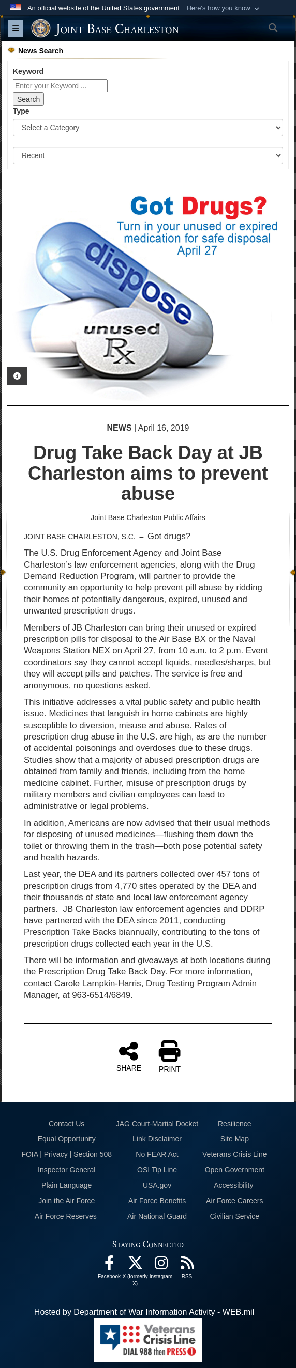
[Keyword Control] (60, 85)
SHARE (128, 1056)
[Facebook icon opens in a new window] (109, 1265)
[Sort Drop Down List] (148, 155)
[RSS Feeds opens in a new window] (187, 1265)
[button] (223, 8)
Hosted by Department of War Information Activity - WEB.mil (144, 1312)
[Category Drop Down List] (148, 127)
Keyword (28, 71)
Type (21, 111)
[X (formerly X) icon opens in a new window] (135, 1265)
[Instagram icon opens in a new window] (161, 1265)
